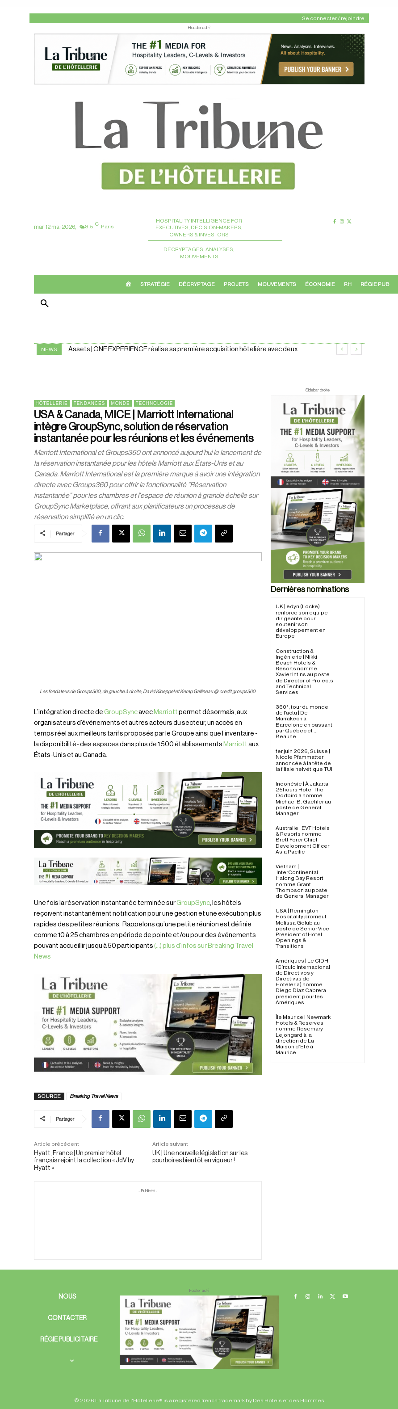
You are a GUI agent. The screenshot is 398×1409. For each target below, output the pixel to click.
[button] (44, 304)
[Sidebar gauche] (148, 1024)
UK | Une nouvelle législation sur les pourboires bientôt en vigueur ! (199, 1157)
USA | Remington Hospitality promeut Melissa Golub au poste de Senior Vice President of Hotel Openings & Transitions (302, 928)
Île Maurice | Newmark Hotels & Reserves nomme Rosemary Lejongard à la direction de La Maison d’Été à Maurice (303, 1034)
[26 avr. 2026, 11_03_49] (148, 810)
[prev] (342, 349)
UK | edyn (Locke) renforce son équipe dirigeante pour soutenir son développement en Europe (302, 621)
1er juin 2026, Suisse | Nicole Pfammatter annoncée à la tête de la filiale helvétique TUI (304, 760)
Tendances (89, 403)
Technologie (154, 403)
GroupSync (121, 712)
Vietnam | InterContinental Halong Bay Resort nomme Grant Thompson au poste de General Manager (302, 881)
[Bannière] (148, 892)
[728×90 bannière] (199, 1332)
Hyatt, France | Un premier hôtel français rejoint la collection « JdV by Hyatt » (84, 1161)
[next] (356, 349)
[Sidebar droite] (317, 489)
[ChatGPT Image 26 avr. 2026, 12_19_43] (199, 83)
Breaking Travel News (94, 1096)
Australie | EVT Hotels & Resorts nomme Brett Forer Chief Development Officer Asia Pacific (303, 839)
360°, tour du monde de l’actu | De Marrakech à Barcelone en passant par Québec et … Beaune (304, 721)
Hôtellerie (52, 403)
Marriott (166, 712)
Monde (120, 403)
